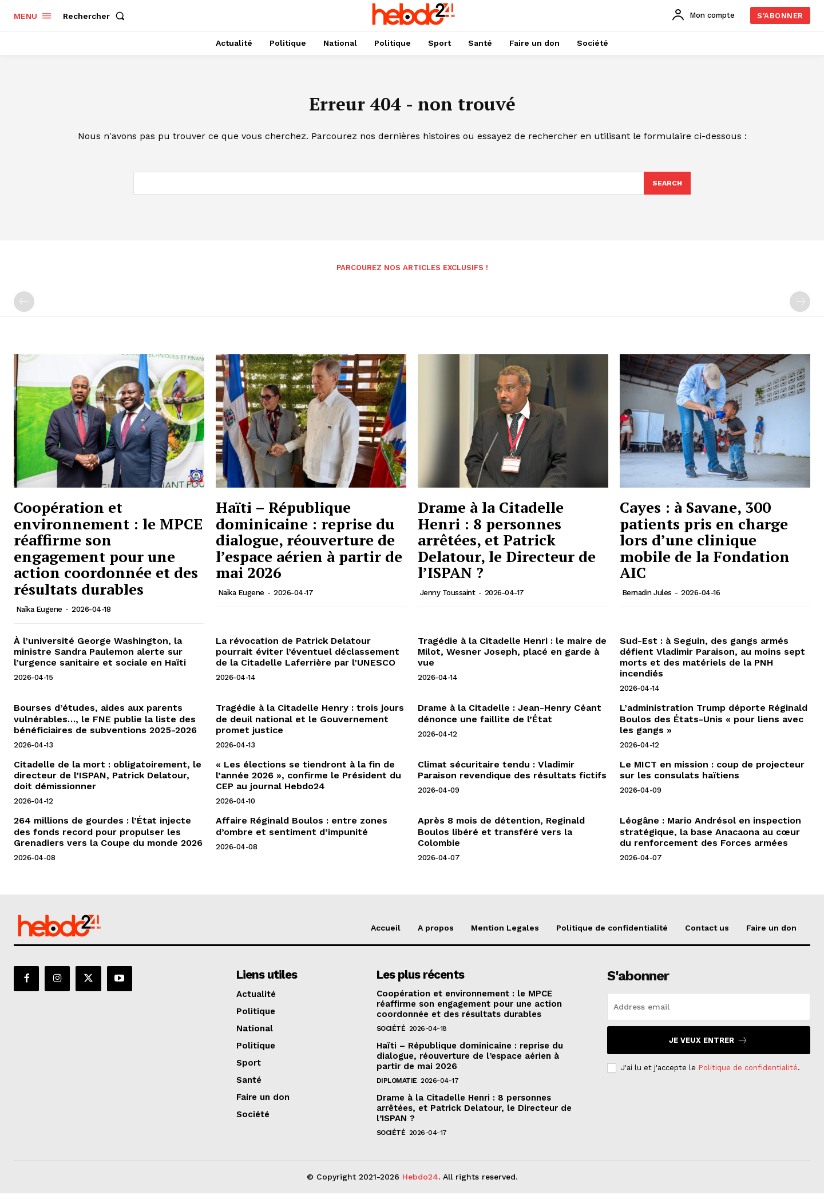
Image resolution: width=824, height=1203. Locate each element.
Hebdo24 (420, 1186)
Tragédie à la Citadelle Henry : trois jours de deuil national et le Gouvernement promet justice (310, 726)
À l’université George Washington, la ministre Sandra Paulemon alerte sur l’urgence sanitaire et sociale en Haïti (100, 659)
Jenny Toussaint (448, 600)
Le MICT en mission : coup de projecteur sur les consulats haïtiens (712, 777)
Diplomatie (397, 1090)
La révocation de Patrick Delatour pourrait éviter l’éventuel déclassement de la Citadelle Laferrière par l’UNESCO (307, 659)
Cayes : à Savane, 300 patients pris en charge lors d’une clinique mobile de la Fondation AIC (705, 547)
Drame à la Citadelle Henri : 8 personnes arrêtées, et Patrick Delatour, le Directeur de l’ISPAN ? (507, 547)
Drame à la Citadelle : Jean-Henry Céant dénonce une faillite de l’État (509, 720)
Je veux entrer (708, 1047)
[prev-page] (24, 309)
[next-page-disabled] (800, 309)
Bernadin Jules (647, 600)
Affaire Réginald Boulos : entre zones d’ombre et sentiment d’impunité (301, 833)
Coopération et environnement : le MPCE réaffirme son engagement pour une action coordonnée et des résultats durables (108, 555)
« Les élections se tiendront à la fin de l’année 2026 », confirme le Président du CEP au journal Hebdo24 (308, 782)
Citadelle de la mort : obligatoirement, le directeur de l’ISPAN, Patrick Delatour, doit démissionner (107, 782)
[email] (708, 1014)
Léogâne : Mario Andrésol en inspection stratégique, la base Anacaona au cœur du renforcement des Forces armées (710, 838)
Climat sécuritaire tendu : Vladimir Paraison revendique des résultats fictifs (512, 777)
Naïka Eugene (39, 616)
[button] (96, 16)
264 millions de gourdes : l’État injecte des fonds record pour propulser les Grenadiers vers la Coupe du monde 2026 (108, 838)
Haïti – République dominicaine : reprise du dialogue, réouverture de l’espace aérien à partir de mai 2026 (309, 547)
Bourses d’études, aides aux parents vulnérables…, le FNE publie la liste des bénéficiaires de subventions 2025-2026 (105, 726)
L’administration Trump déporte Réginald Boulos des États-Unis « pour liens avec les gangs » (713, 726)
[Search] (667, 189)
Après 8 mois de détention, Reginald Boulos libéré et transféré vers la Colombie (501, 838)
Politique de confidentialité (748, 1075)
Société (391, 1038)
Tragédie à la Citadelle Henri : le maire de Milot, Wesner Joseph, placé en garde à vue (512, 659)
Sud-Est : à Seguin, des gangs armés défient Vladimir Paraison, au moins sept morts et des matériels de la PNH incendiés (712, 665)
